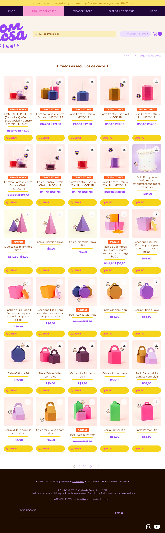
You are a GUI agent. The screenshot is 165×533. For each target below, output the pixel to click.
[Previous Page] (74, 466)
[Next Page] (91, 466)
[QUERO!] (18, 138)
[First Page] (67, 466)
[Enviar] (117, 513)
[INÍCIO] (127, 55)
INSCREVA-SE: (28, 510)
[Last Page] (98, 466)
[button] (158, 34)
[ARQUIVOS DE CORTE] (150, 55)
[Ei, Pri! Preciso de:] (74, 34)
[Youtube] (157, 526)
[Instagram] (148, 526)
